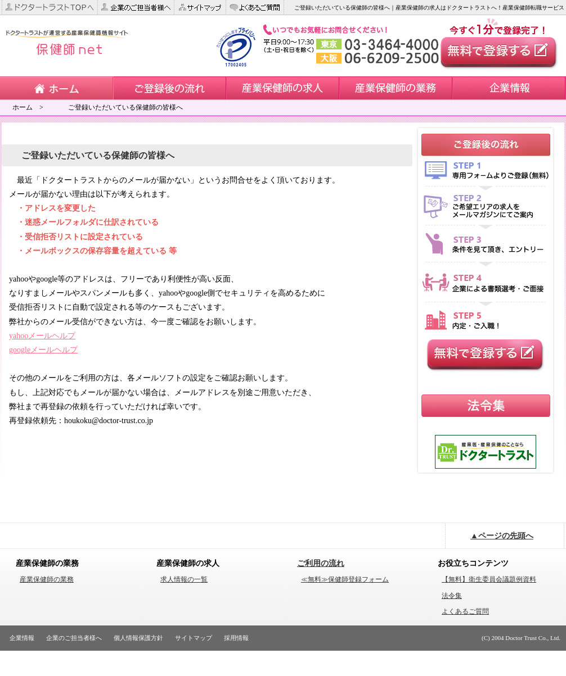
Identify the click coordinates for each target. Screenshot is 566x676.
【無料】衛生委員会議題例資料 (489, 579)
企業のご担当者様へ (74, 637)
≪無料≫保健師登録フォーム (345, 579)
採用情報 (236, 637)
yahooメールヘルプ (42, 336)
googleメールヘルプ (43, 350)
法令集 (452, 596)
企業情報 (22, 637)
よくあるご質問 (465, 611)
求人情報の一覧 (184, 579)
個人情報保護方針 (138, 637)
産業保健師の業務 (47, 579)
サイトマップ (193, 637)
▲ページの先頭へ (501, 536)
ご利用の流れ (320, 563)
